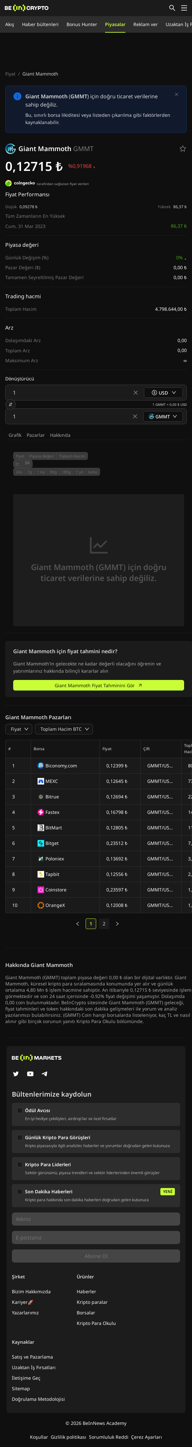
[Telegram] (45, 1074)
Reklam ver (145, 24)
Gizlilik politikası (68, 1437)
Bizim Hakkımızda (31, 1291)
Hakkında (60, 435)
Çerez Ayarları (146, 1437)
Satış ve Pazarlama (32, 1357)
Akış (9, 24)
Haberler (86, 1291)
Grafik (15, 435)
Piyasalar (115, 24)
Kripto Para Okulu (96, 1323)
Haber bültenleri (40, 24)
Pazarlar (36, 435)
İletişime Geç (26, 1378)
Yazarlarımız (25, 1312)
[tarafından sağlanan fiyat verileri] (20, 184)
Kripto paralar (92, 1302)
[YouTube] (30, 1074)
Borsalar (86, 1312)
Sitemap (21, 1388)
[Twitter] (16, 1074)
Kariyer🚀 (22, 1302)
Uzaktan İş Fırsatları (34, 1367)
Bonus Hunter (82, 24)
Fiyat (10, 74)
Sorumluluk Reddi (108, 1437)
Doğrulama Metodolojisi (38, 1399)
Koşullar (39, 1437)
